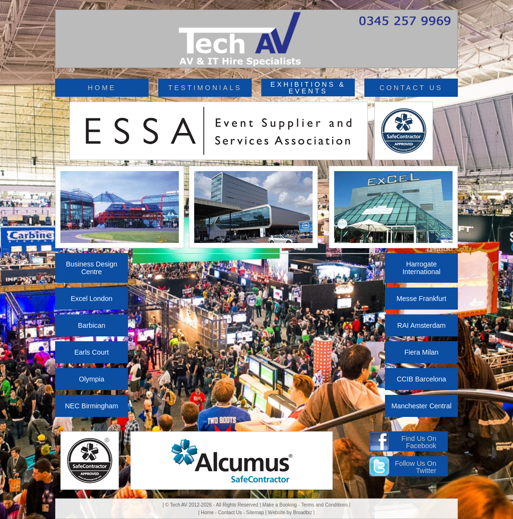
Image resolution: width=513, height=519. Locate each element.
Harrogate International (421, 268)
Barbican (91, 325)
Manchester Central (421, 406)
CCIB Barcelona (421, 379)
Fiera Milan (421, 352)
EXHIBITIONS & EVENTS (308, 88)
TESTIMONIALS (205, 88)
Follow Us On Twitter (415, 467)
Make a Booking (279, 504)
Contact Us (230, 512)
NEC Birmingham (91, 406)
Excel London (91, 298)
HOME (102, 88)
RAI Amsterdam (421, 325)
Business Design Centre (91, 268)
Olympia (92, 379)
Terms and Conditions (324, 504)
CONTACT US (411, 88)
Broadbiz (302, 512)
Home (207, 512)
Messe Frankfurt (421, 298)
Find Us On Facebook (418, 442)
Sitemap (255, 512)
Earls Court (91, 352)
